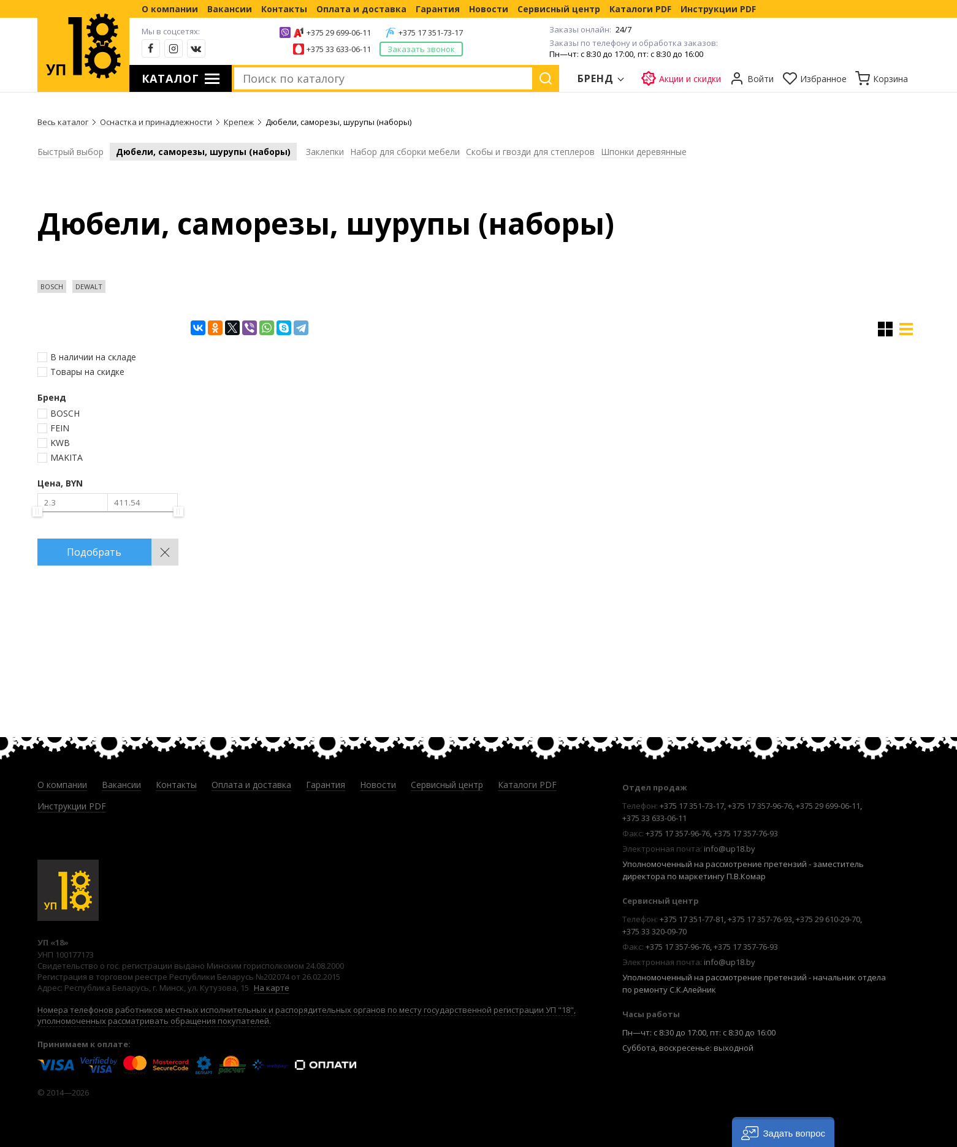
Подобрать (94, 552)
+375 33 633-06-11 (339, 49)
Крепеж (239, 121)
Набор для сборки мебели (405, 151)
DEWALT (88, 286)
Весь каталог (62, 121)
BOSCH (51, 286)
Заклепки (325, 151)
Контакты (284, 9)
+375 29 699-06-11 (339, 32)
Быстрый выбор (70, 151)
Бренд (596, 78)
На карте (271, 987)
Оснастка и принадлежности (156, 121)
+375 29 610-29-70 (828, 919)
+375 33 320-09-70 (654, 931)
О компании (170, 9)
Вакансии (229, 9)
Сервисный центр (558, 9)
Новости (488, 9)
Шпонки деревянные (644, 151)
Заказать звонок (421, 49)
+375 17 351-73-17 (430, 32)
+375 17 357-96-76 (760, 805)
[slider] (37, 512)
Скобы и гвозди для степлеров (530, 151)
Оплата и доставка (361, 9)
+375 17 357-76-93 (746, 833)
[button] (783, 1132)
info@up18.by (729, 848)
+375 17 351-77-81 (692, 919)
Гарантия (438, 9)
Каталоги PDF (640, 9)
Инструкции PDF (718, 9)
